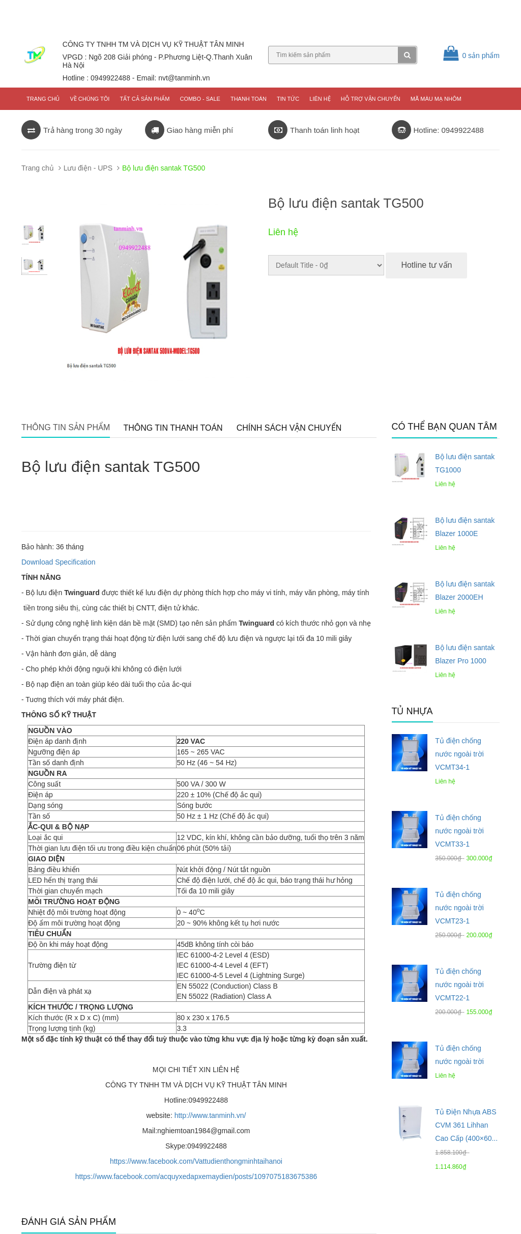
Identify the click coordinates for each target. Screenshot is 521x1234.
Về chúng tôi (89, 99)
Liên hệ (319, 99)
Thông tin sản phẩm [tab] (65, 427)
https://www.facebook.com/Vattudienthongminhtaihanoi (196, 1161)
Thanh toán (248, 99)
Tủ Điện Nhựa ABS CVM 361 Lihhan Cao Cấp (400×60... (466, 1125)
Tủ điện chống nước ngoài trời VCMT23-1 (459, 907)
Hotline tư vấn (426, 265)
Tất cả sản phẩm (144, 99)
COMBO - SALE (200, 99)
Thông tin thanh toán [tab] (172, 428)
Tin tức (288, 99)
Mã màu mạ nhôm (436, 99)
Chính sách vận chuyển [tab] (289, 428)
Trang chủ (43, 99)
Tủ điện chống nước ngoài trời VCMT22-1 (459, 984)
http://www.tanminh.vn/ (210, 1115)
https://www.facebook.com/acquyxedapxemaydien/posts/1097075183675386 (196, 1176)
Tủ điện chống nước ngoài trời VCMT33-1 (459, 831)
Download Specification (58, 562)
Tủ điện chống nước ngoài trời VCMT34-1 (459, 754)
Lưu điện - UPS (88, 168)
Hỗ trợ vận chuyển (370, 99)
